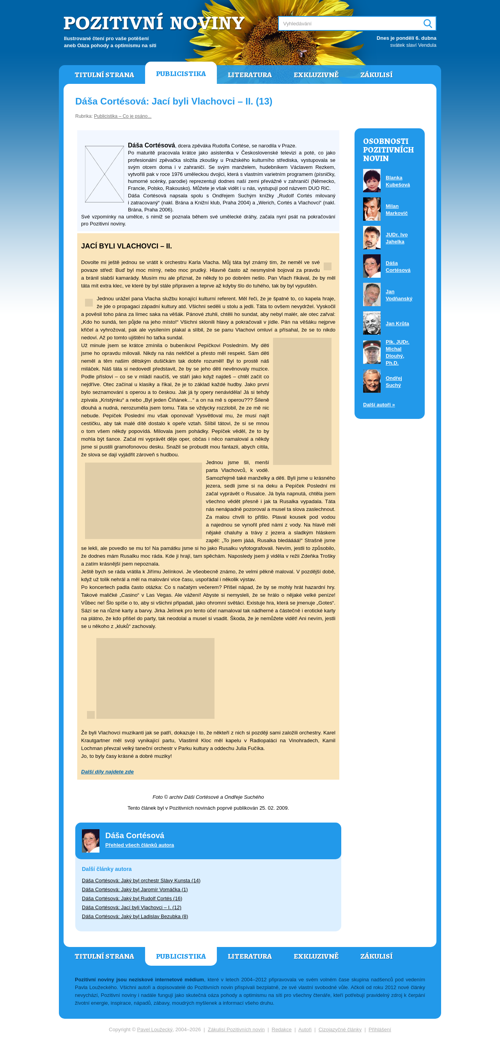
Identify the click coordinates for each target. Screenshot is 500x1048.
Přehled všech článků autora (139, 845)
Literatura (250, 75)
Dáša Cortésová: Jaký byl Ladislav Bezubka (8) (135, 916)
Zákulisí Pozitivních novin (236, 1029)
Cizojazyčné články (340, 1029)
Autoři (305, 1029)
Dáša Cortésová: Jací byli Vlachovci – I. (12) (131, 907)
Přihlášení (380, 1029)
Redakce (282, 1029)
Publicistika (181, 74)
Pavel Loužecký (155, 1029)
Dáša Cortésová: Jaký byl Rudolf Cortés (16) (132, 898)
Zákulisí (376, 75)
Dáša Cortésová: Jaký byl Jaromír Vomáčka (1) (135, 889)
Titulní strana (104, 75)
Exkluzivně (316, 75)
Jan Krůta (397, 323)
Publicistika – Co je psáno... (122, 116)
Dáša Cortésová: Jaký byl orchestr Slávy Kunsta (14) (141, 880)
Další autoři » (379, 405)
